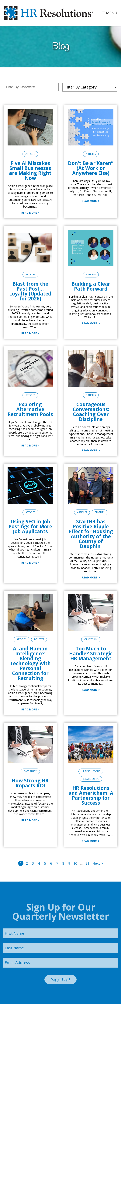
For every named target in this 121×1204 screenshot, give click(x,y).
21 (87, 863)
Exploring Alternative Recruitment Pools (30, 409)
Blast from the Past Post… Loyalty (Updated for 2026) (30, 291)
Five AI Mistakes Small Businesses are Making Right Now (30, 170)
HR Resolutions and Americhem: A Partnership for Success (90, 795)
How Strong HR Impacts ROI (30, 783)
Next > (97, 863)
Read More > (30, 212)
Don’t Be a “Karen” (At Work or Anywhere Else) (90, 168)
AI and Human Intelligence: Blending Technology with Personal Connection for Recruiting (30, 663)
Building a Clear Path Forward (90, 286)
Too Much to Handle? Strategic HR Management (90, 653)
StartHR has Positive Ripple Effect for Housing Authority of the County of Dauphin (91, 534)
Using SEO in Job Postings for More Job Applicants (30, 526)
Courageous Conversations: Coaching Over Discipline (91, 412)
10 (75, 863)
